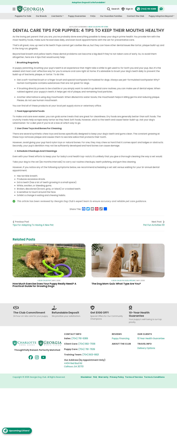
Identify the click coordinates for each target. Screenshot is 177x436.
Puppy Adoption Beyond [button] (161, 16)
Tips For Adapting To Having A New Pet (33, 224)
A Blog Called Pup (94, 27)
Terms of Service (134, 377)
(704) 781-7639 (86, 349)
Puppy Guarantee (77, 16)
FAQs (92, 16)
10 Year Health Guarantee (151, 338)
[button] (14, 9)
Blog (127, 281)
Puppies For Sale (23, 16)
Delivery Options (146, 348)
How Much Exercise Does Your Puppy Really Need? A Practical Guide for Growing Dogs (44, 285)
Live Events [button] (56, 16)
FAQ (95, 377)
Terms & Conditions (154, 377)
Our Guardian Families (111, 16)
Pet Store (104, 27)
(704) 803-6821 (90, 354)
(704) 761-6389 (79, 338)
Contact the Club (135, 16)
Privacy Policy (117, 377)
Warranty (103, 377)
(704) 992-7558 (86, 343)
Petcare (132, 281)
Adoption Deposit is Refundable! (88, 2)
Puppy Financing (120, 338)
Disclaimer (86, 377)
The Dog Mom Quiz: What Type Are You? (116, 283)
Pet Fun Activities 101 (154, 224)
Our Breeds (41, 16)
